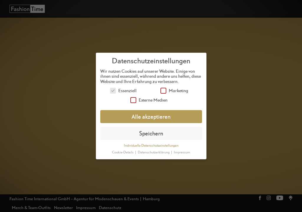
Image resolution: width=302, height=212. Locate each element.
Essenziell (123, 90)
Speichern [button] (151, 133)
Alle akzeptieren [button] (151, 116)
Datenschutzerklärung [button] (154, 152)
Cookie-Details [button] (123, 152)
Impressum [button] (182, 152)
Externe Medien (149, 100)
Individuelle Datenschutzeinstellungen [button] (151, 145)
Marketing (174, 90)
